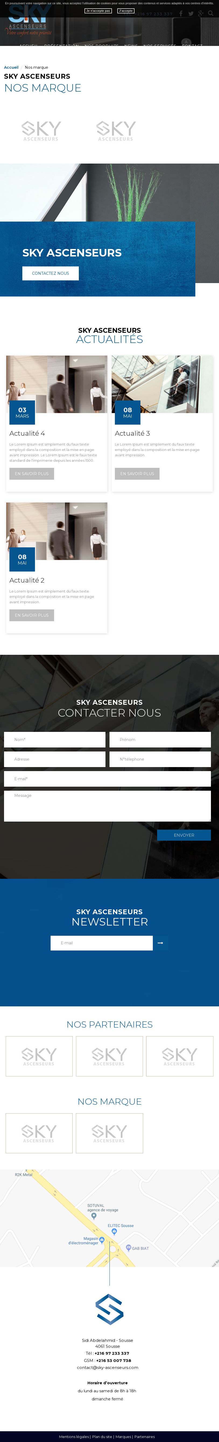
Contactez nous (50, 273)
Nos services (159, 46)
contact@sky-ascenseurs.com (107, 1367)
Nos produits (101, 46)
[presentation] (122, 835)
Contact (192, 46)
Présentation (61, 46)
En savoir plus (32, 473)
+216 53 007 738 (113, 1360)
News (131, 46)
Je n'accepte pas (98, 10)
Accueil (29, 46)
